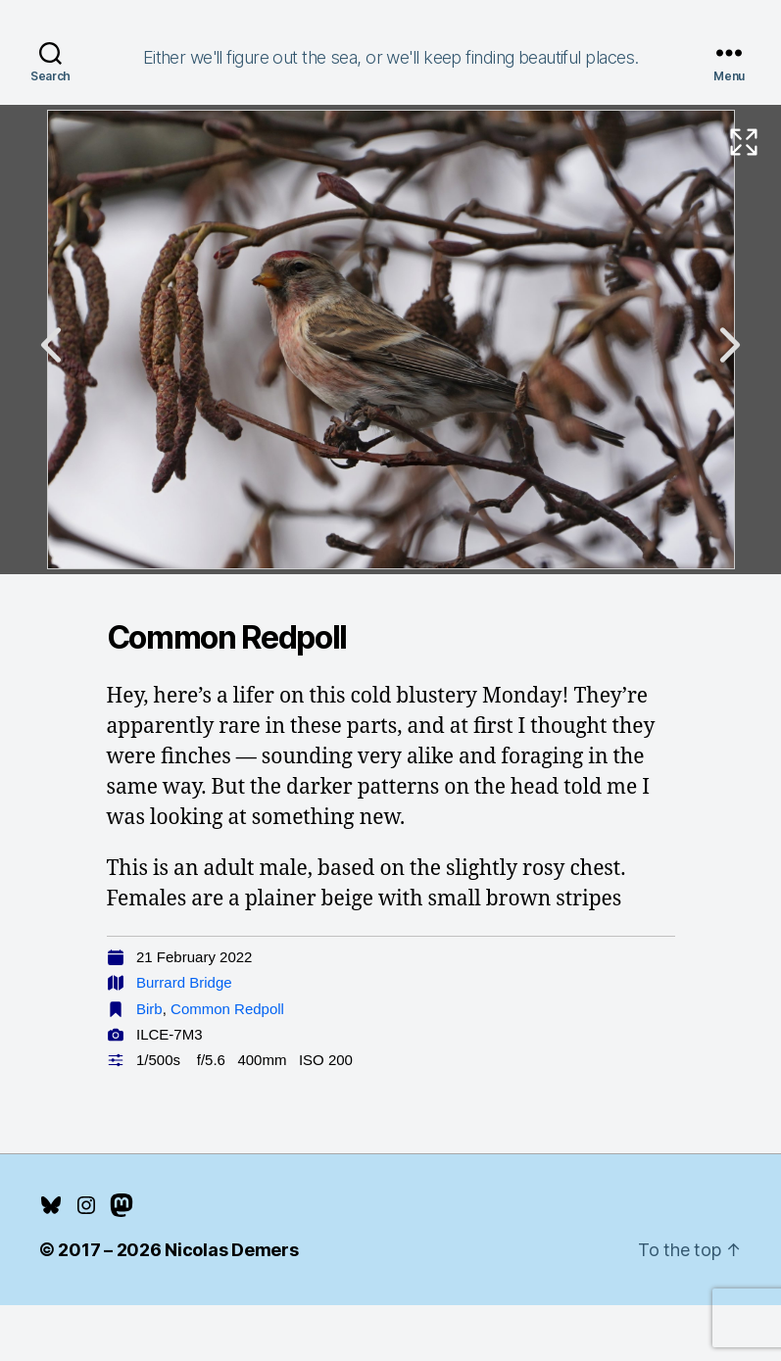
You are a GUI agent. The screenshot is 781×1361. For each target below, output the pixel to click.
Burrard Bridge (184, 982)
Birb (149, 1008)
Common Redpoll (227, 1008)
